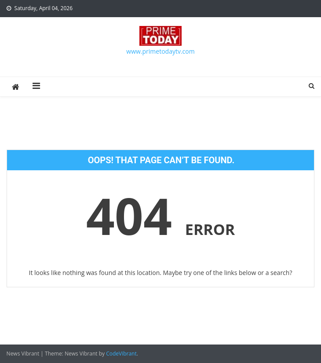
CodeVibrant (121, 353)
